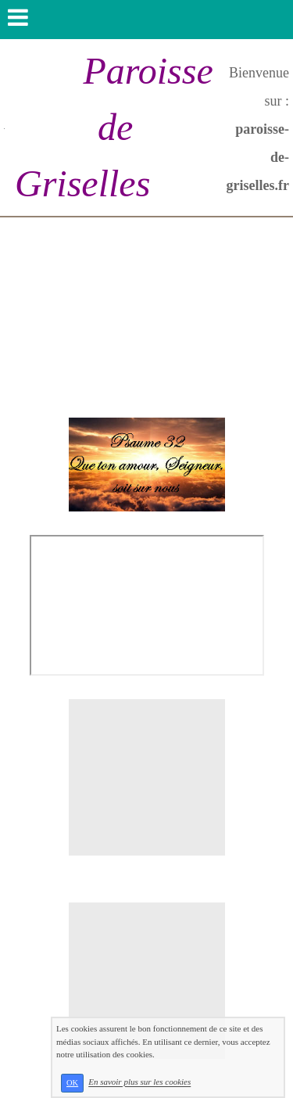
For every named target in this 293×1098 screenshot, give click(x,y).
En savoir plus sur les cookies (139, 1082)
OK (72, 1082)
